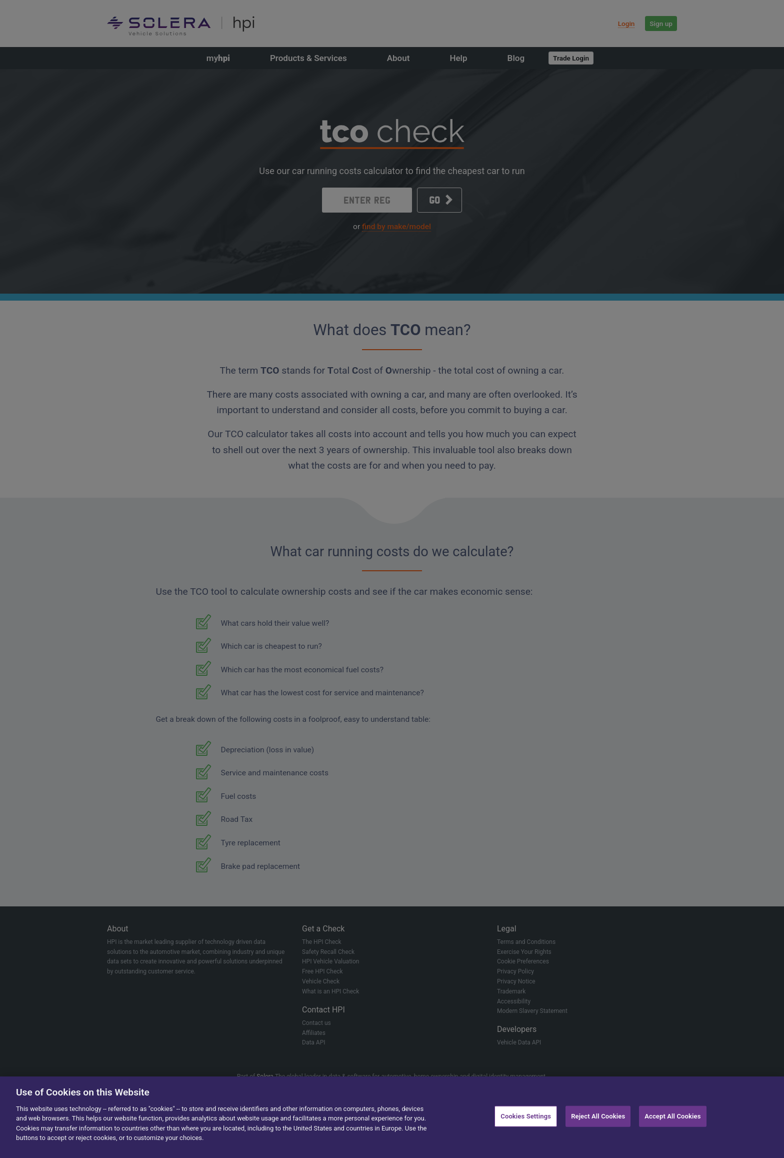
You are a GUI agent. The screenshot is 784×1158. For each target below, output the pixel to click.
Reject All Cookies (598, 1116)
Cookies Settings (525, 1116)
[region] (392, 1117)
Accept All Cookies (672, 1116)
